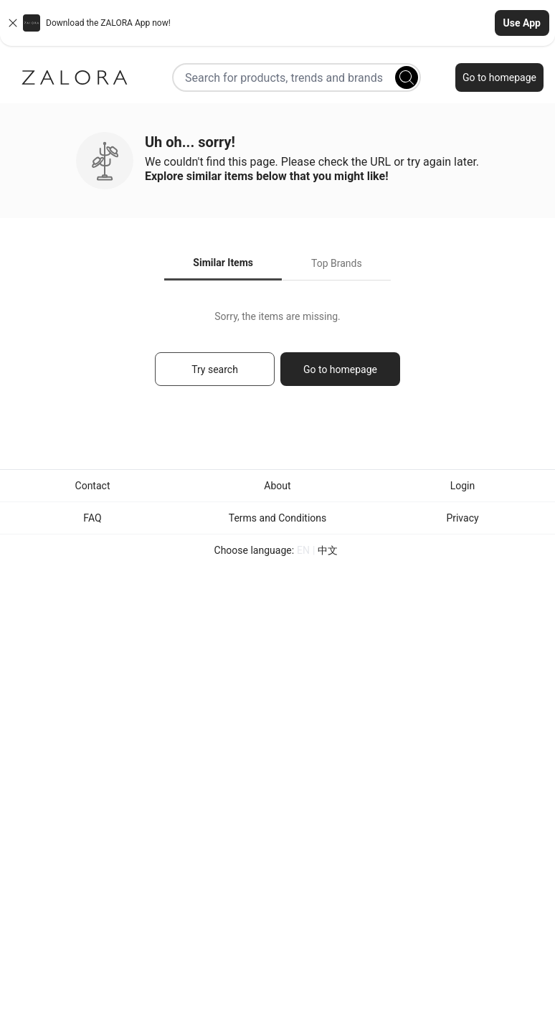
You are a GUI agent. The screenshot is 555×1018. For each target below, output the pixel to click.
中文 (328, 550)
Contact (92, 485)
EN (303, 550)
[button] (277, 23)
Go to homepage (499, 77)
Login (462, 485)
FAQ (92, 518)
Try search (214, 369)
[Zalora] (74, 77)
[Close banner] (13, 23)
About (277, 485)
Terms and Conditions (278, 518)
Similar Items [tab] (223, 262)
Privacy (462, 518)
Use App (522, 23)
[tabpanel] (277, 354)
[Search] (406, 77)
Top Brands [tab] (336, 263)
